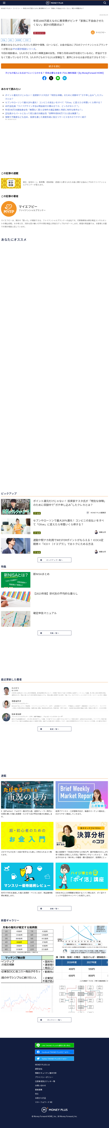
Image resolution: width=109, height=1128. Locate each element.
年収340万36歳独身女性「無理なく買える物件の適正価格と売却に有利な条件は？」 (44, 109)
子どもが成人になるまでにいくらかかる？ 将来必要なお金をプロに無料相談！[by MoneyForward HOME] (54, 72)
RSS (36, 1093)
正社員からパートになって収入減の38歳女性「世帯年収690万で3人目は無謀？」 (43, 113)
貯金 (3, 40)
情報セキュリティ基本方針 (46, 1073)
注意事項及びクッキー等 (45, 1081)
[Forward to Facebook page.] (54, 1052)
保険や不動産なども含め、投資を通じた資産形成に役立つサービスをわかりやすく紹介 (45, 116)
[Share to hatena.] (65, 78)
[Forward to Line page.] (54, 1045)
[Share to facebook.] (44, 78)
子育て (27, 40)
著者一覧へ (54, 729)
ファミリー (17, 8)
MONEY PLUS (5, 8)
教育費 (18, 40)
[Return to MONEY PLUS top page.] (54, 2)
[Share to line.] (58, 78)
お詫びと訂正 (40, 1098)
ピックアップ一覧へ (54, 560)
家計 (10, 40)
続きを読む (54, 66)
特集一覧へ (54, 633)
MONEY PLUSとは (42, 1064)
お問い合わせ (40, 1085)
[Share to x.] (51, 78)
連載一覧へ (54, 908)
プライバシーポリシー (44, 1077)
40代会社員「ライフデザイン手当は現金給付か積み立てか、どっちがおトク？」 (42, 106)
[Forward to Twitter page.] (54, 1058)
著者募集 (38, 1089)
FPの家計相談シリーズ (23, 49)
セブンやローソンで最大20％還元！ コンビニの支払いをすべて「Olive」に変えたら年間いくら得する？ (53, 102)
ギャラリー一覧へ (54, 1020)
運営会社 (38, 1068)
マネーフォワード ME (43, 1102)
